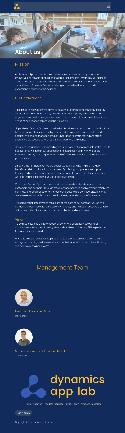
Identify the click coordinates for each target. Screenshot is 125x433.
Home (29, 403)
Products (48, 403)
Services (59, 403)
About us (37, 403)
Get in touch (23, 412)
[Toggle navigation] (108, 6)
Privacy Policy (72, 403)
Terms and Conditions (90, 403)
